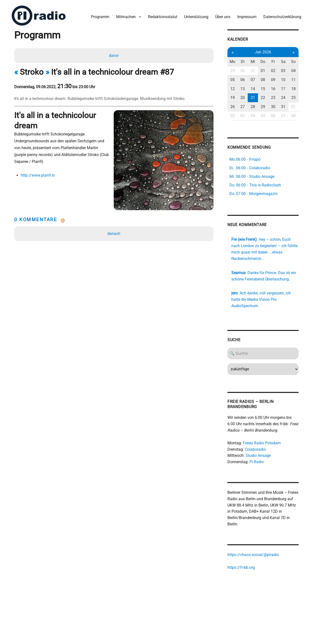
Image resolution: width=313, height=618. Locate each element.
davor (114, 55)
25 (293, 97)
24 (283, 97)
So (293, 61)
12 (233, 88)
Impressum (247, 16)
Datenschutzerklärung (282, 16)
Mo (232, 61)
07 (253, 79)
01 (263, 70)
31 (253, 70)
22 (263, 97)
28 (253, 106)
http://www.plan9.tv (38, 175)
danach (113, 233)
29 (233, 70)
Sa (283, 61)
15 (263, 88)
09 (273, 79)
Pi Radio (257, 462)
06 (243, 79)
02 (273, 70)
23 (273, 97)
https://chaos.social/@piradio (253, 554)
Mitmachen (126, 16)
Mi (253, 61)
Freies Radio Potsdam (262, 443)
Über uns (222, 16)
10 (283, 79)
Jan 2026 (263, 51)
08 (263, 79)
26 (233, 106)
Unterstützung (196, 16)
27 (243, 106)
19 (233, 97)
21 (253, 97)
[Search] (263, 353)
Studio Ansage (258, 455)
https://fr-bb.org (241, 567)
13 (243, 88)
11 (293, 79)
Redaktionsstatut (162, 16)
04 (293, 70)
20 (243, 97)
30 (243, 70)
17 (283, 88)
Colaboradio (255, 449)
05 (233, 79)
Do (263, 61)
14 (253, 88)
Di (243, 61)
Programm (100, 16)
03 (283, 70)
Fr (273, 61)
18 (293, 88)
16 (273, 88)
